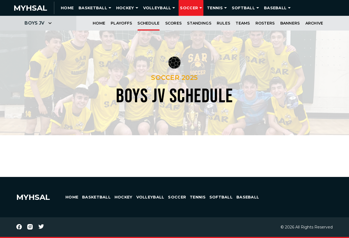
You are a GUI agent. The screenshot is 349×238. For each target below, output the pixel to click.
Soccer (189, 7)
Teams (243, 23)
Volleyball (157, 7)
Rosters (265, 23)
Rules (223, 23)
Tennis (215, 7)
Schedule (148, 23)
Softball (243, 7)
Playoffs (121, 23)
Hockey (125, 7)
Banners (290, 23)
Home (99, 23)
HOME (67, 7)
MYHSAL (33, 197)
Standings (199, 23)
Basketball (93, 7)
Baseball (275, 7)
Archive (314, 23)
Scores (173, 23)
